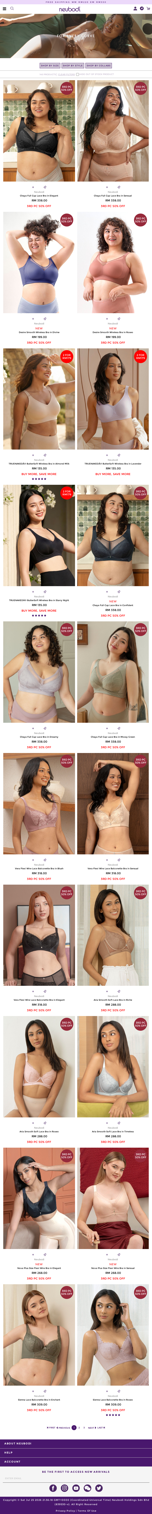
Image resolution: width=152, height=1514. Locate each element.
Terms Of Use (87, 1510)
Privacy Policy (65, 1510)
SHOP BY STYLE (73, 65)
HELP (8, 1452)
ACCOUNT (12, 1461)
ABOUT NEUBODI (18, 1443)
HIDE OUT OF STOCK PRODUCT (96, 74)
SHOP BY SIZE (50, 65)
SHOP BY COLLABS (99, 65)
